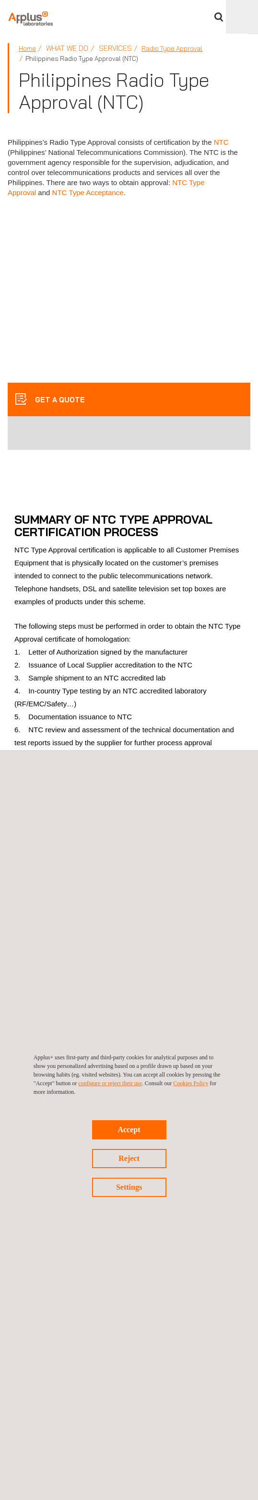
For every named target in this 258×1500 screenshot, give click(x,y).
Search (218, 17)
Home (27, 48)
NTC (221, 142)
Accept (128, 1129)
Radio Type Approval (171, 48)
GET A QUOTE (59, 399)
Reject (129, 1158)
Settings (129, 1187)
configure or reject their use (110, 1083)
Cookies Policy (190, 1083)
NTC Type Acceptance (88, 192)
